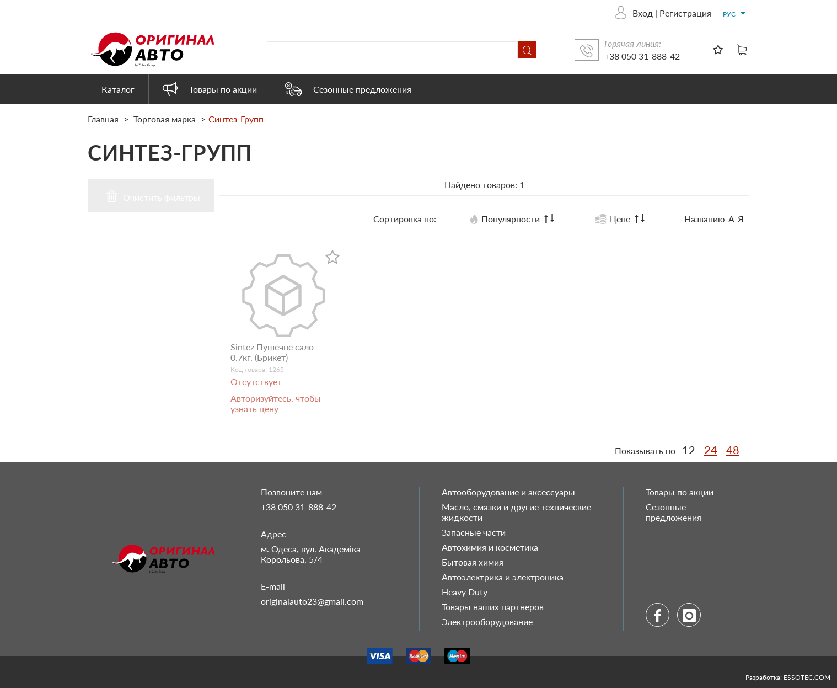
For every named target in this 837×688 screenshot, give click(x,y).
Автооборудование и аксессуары (508, 492)
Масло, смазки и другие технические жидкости (516, 512)
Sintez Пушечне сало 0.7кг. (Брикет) (272, 352)
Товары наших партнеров (493, 606)
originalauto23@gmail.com (312, 601)
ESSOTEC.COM (807, 677)
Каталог (118, 89)
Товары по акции (210, 89)
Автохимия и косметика (490, 547)
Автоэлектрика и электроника (503, 577)
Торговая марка (164, 119)
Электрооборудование (487, 621)
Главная (104, 119)
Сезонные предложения (348, 89)
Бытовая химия (472, 562)
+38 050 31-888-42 (642, 56)
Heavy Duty (464, 591)
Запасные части (474, 532)
